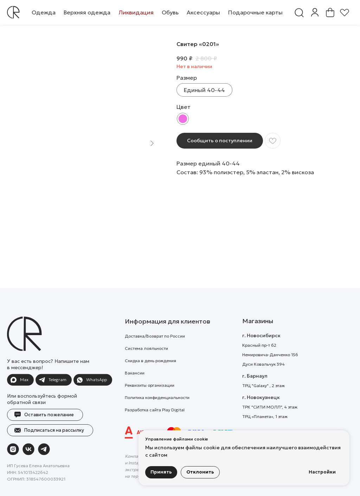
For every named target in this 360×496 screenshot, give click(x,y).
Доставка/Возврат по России (155, 350)
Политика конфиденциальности (157, 412)
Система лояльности (146, 362)
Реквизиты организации (149, 399)
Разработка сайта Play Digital (155, 424)
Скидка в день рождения (150, 375)
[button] (43, 12)
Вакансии (134, 387)
